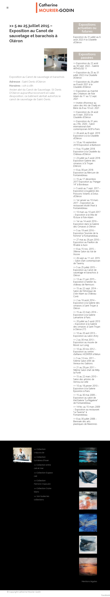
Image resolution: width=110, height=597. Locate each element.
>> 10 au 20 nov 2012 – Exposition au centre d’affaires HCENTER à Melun (86, 351)
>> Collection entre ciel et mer (42, 466)
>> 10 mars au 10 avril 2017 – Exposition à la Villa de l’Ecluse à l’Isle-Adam (87, 214)
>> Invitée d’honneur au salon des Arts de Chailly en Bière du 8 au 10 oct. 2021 (86, 105)
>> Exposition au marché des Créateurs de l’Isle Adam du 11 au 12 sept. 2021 (85, 94)
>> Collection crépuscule (40, 451)
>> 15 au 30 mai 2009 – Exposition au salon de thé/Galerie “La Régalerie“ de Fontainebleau (85, 398)
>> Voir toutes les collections (41, 498)
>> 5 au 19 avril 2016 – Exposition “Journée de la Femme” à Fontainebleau (85, 233)
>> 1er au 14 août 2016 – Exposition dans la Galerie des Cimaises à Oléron (86, 224)
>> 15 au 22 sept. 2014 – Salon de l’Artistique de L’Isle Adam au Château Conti (85, 292)
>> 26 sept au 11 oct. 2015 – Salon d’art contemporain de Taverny (86, 261)
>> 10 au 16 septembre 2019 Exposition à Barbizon (87, 143)
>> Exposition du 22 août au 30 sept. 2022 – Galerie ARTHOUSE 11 (86, 66)
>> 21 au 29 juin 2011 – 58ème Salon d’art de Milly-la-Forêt (86, 370)
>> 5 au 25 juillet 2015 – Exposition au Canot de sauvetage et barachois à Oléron (85, 271)
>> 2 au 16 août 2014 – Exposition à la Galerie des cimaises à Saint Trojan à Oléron (86, 304)
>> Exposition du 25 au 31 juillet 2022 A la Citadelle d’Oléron (86, 75)
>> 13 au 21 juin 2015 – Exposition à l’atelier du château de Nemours (84, 282)
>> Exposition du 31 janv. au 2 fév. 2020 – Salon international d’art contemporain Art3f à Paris (86, 125)
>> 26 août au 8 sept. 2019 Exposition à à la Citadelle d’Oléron (86, 136)
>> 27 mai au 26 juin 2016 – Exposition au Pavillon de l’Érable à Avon (86, 242)
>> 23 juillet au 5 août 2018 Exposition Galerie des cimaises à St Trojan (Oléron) (86, 162)
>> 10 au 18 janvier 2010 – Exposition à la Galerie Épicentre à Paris (86, 388)
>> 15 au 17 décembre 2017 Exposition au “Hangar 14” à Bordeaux (87, 182)
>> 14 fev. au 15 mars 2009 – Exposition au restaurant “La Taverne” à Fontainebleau (86, 410)
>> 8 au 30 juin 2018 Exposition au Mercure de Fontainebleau (86, 172)
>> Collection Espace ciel (43, 474)
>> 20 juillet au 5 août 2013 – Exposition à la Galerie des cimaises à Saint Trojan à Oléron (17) (86, 325)
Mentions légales (89, 581)
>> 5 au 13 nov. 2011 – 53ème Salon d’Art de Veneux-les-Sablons (84, 361)
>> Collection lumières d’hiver (41, 459)
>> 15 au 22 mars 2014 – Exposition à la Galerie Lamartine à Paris (85, 315)
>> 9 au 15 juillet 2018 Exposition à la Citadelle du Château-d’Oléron (86, 151)
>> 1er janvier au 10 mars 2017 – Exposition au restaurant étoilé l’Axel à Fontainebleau (85, 204)
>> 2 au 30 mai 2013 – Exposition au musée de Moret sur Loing (85, 342)
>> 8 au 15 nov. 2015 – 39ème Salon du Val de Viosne (84, 251)
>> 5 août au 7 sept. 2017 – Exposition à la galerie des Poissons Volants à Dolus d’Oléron (86, 192)
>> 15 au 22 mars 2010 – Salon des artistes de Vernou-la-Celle (85, 379)
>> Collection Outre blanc (42, 490)
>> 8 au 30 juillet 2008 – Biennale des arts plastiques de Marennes (85, 421)
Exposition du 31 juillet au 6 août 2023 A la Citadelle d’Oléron (87, 40)
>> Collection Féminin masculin (42, 482)
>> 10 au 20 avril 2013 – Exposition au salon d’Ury (85, 334)
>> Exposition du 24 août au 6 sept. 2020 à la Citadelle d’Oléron (85, 115)
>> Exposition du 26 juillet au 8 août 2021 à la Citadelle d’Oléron (86, 84)
